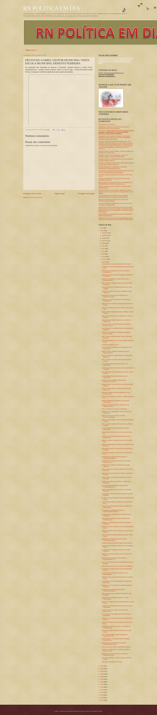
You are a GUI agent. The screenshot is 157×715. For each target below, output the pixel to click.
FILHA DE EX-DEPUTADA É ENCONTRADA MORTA (116, 647)
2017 (101, 684)
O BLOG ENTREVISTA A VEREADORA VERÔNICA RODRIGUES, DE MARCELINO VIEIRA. (113, 167)
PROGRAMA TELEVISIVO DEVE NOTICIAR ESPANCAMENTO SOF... (114, 643)
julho (103, 246)
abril (103, 254)
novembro (105, 235)
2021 (101, 674)
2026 (101, 228)
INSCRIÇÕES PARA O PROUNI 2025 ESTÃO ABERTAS (117, 566)
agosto (104, 243)
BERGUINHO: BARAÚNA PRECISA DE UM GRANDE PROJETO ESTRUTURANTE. (113, 200)
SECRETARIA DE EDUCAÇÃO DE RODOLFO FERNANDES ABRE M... (114, 457)
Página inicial (30, 50)
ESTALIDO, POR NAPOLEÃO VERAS (112, 662)
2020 (101, 676)
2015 (101, 689)
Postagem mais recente (32, 194)
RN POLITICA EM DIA (51, 8)
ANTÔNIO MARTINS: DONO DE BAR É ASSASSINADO (117, 543)
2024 (101, 666)
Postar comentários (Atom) (35, 197)
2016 (101, 687)
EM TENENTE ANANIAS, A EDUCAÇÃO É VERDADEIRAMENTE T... (113, 590)
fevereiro (104, 259)
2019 (101, 679)
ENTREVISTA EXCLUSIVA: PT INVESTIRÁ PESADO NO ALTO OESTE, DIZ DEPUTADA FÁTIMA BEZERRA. (116, 171)
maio (103, 251)
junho (103, 248)
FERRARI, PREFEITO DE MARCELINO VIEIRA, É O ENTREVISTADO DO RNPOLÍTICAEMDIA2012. (113, 156)
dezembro (105, 233)
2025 (101, 230)
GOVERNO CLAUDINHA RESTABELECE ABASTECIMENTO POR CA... (113, 511)
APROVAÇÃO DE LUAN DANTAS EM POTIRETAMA (116, 264)
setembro (104, 240)
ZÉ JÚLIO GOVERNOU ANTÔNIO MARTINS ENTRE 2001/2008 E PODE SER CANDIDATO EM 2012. (116, 163)
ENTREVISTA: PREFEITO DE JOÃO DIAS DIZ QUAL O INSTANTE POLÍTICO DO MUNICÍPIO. (114, 127)
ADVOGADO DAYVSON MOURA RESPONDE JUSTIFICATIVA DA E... (114, 539)
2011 (101, 700)
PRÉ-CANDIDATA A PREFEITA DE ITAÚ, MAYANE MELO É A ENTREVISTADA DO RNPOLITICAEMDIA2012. (115, 183)
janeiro (104, 262)
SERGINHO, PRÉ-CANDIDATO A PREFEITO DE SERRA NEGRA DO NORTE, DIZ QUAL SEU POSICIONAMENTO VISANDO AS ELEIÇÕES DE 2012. (114, 138)
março (104, 256)
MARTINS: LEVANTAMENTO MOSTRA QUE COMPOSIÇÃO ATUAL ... (114, 381)
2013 (101, 695)
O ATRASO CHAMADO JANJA (110, 344)
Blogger (100, 711)
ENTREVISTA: (116, 132)
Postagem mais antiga (86, 194)
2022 (101, 671)
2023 (101, 668)
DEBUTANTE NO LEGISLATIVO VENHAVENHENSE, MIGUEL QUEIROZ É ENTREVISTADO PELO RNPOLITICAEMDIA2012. (116, 218)
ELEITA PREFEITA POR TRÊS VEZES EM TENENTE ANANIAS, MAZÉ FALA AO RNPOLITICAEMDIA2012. (113, 196)
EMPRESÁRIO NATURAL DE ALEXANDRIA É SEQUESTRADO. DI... (114, 558)
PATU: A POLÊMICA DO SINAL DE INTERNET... (115, 409)
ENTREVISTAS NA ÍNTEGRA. (107, 124)
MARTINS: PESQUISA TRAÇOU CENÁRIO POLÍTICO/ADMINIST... (114, 416)
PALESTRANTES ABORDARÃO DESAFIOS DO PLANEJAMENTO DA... (115, 486)
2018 (101, 682)
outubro (104, 238)
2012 (101, 697)
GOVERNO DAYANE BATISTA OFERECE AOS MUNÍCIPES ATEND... (115, 296)
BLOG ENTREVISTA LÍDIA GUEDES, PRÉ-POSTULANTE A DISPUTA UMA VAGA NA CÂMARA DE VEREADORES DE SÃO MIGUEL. (116, 192)
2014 (101, 692)
